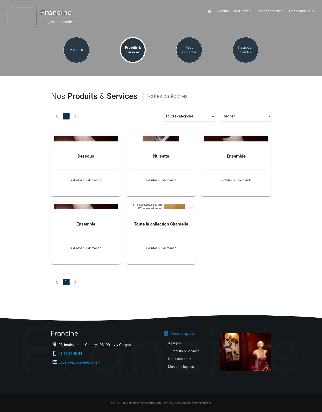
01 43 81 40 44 (70, 353)
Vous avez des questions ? (79, 362)
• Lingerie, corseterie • (57, 22)
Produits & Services (133, 52)
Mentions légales (181, 366)
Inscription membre (245, 52)
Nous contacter (189, 52)
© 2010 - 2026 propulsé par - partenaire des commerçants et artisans (161, 403)
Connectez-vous (301, 11)
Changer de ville (269, 11)
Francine (56, 13)
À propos (76, 52)
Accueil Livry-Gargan (234, 11)
